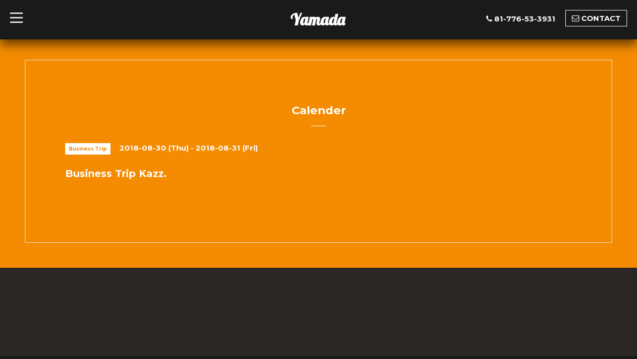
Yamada (317, 19)
